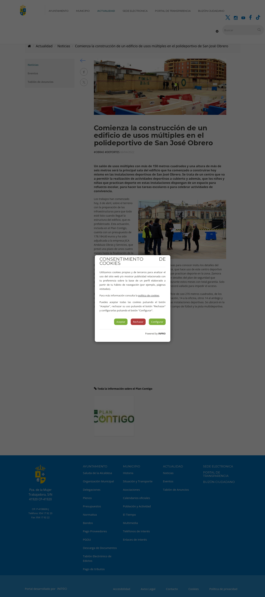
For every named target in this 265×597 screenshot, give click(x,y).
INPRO (162, 333)
